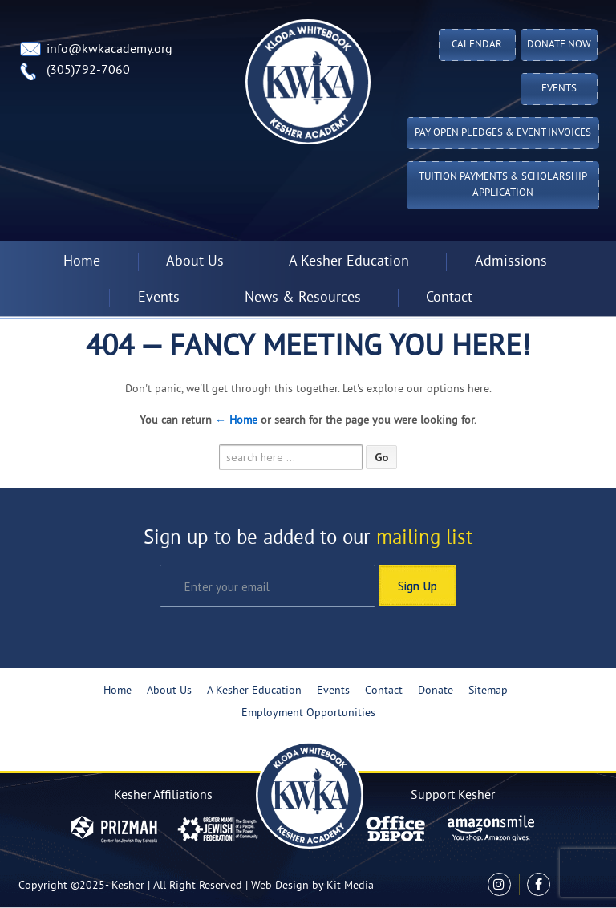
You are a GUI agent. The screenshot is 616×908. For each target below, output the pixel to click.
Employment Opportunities (308, 713)
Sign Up (417, 586)
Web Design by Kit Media (312, 886)
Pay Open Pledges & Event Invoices (503, 133)
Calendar (477, 45)
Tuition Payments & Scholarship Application (503, 185)
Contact (449, 298)
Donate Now (559, 45)
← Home (236, 421)
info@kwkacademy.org (109, 50)
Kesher (128, 886)
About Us (195, 262)
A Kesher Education (349, 262)
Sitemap (488, 691)
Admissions (511, 262)
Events (559, 89)
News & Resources (303, 298)
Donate (435, 691)
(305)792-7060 (88, 71)
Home (81, 262)
